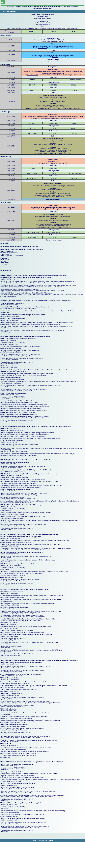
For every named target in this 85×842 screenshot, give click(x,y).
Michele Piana (39, 118)
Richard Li (44, 163)
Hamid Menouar (39, 209)
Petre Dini (55, 57)
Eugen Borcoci (42, 48)
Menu (3, 2)
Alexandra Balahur (32, 75)
